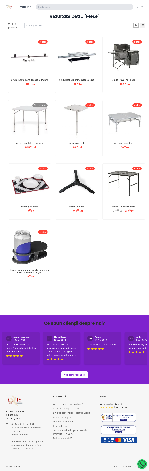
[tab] (136, 25)
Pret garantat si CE (62, 438)
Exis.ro (17, 466)
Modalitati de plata (62, 417)
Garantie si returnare (63, 421)
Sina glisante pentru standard (29, 80)
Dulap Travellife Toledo (123, 80)
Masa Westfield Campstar (29, 143)
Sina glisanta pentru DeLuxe (76, 80)
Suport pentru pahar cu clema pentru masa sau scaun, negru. (29, 271)
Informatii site (60, 426)
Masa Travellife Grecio (123, 206)
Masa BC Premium (123, 143)
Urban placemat (29, 206)
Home (116, 466)
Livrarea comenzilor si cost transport (71, 413)
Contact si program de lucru (67, 408)
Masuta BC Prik (76, 143)
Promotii (127, 466)
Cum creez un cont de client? (68, 404)
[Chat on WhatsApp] (142, 464)
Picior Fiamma (76, 206)
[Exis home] (9, 7)
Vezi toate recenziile (74, 374)
